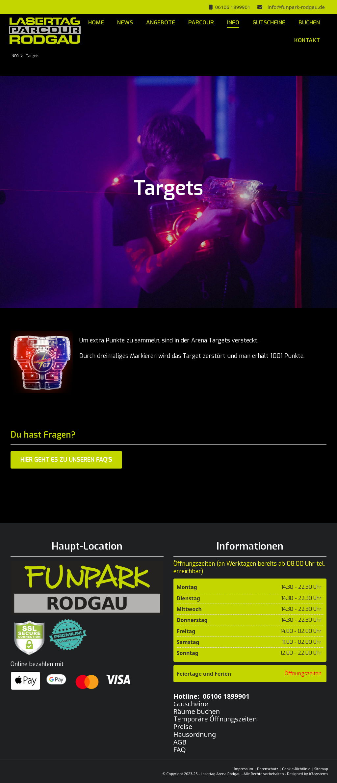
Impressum (243, 768)
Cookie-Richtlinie (296, 768)
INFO (233, 22)
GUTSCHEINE (268, 22)
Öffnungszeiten (303, 673)
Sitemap (321, 768)
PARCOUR (201, 22)
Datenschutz (267, 768)
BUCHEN (309, 22)
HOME (96, 22)
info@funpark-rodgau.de (295, 7)
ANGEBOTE (160, 22)
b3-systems (318, 773)
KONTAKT (307, 40)
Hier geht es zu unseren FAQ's (66, 460)
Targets (32, 55)
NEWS (125, 22)
